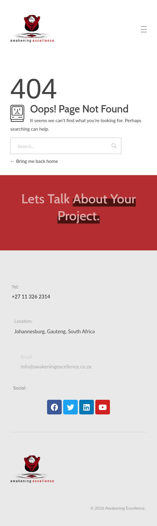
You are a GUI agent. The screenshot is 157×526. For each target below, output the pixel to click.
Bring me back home (34, 161)
